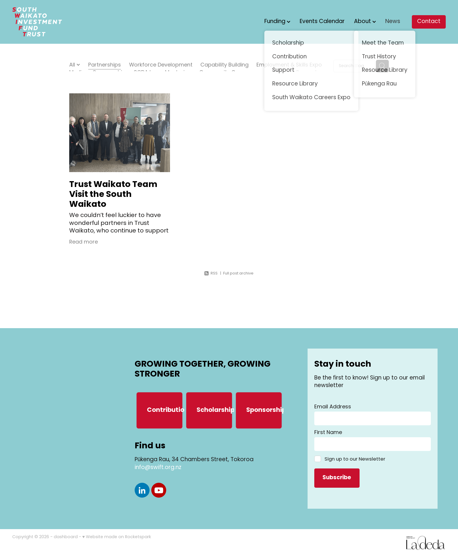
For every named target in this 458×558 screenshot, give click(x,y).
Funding (277, 21)
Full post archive (238, 273)
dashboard (66, 537)
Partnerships (104, 65)
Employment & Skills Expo (289, 65)
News (392, 21)
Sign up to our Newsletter (355, 459)
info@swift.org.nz (158, 467)
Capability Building (224, 65)
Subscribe (336, 478)
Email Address (332, 407)
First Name (328, 432)
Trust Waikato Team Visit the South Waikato (113, 195)
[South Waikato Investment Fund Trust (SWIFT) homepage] (55, 21)
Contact (428, 21)
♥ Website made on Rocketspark (116, 537)
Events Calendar (322, 21)
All (73, 65)
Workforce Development (160, 65)
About (365, 21)
